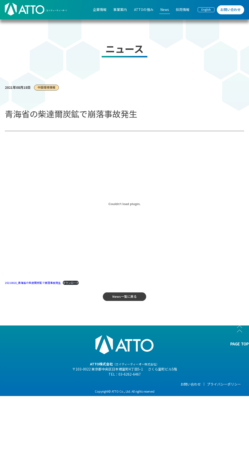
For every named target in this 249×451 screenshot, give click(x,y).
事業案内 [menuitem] (120, 9)
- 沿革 (36, 432)
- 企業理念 (40, 411)
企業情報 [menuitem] (100, 9)
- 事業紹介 (40, 425)
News (150, 384)
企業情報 (39, 384)
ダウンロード (71, 283)
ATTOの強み (117, 384)
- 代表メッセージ (45, 391)
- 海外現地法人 (43, 418)
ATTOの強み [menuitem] (143, 9)
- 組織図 (38, 405)
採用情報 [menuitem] (182, 9)
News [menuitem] (164, 9)
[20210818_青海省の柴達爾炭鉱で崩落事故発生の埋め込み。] (124, 204)
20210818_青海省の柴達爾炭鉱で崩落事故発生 (33, 283)
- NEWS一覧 (155, 391)
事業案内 (77, 384)
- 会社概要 (40, 398)
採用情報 (190, 384)
